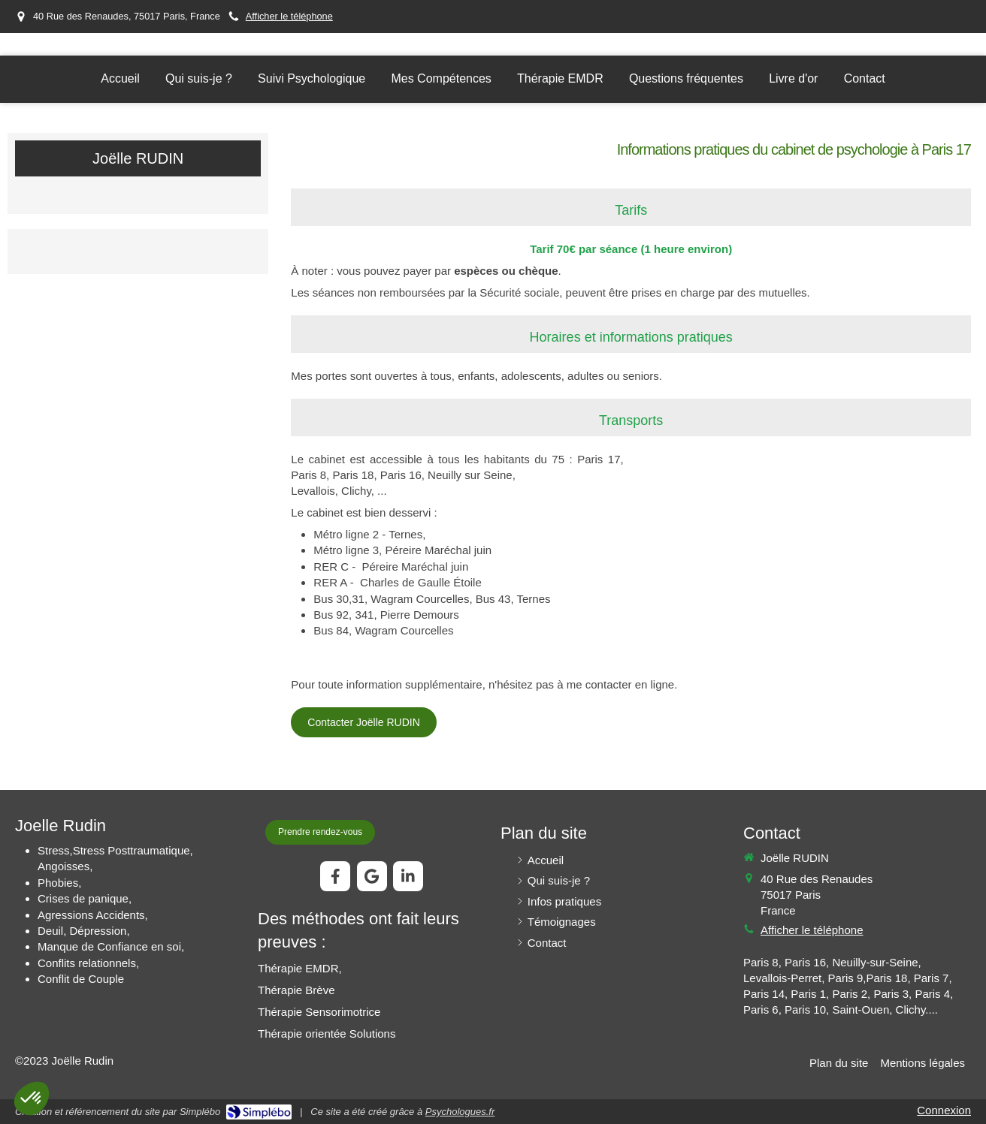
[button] (32, 1098)
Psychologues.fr (460, 1111)
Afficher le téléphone (289, 16)
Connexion (944, 1110)
